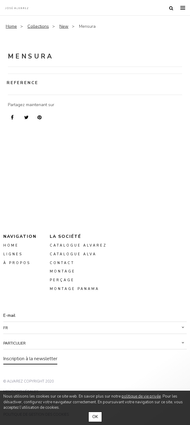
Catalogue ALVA (73, 254)
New (63, 26)
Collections (38, 26)
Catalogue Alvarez (78, 245)
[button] (95, 328)
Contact (62, 263)
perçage (62, 280)
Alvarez (17, 8)
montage (62, 271)
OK (95, 417)
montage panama (74, 289)
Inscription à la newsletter (30, 358)
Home (11, 26)
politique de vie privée (141, 396)
